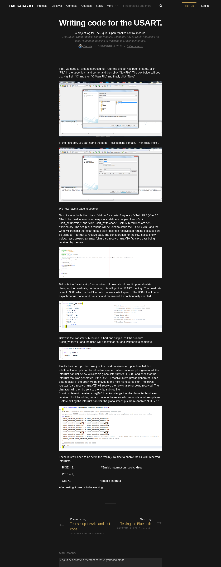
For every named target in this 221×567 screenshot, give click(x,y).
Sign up (189, 5)
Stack (99, 5)
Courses (86, 5)
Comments (135, 46)
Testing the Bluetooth (135, 524)
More (113, 6)
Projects (42, 5)
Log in (205, 5)
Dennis (85, 46)
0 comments (98, 533)
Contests (71, 5)
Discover (56, 5)
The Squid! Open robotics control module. (120, 33)
